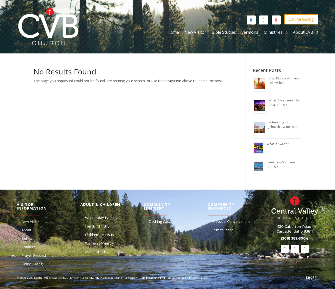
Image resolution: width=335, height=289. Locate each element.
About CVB (303, 32)
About (26, 230)
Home (173, 32)
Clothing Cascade (163, 222)
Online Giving (301, 19)
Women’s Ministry (99, 244)
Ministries (273, 32)
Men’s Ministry (96, 252)
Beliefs (27, 239)
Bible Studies (224, 32)
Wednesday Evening (101, 218)
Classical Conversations (231, 222)
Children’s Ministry (99, 235)
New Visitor (195, 32)
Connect (28, 247)
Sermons (249, 32)
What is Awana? (277, 144)
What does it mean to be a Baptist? (284, 102)
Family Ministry (97, 227)
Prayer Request (34, 256)
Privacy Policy (198, 278)
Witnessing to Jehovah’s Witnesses (283, 124)
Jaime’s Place (222, 230)
